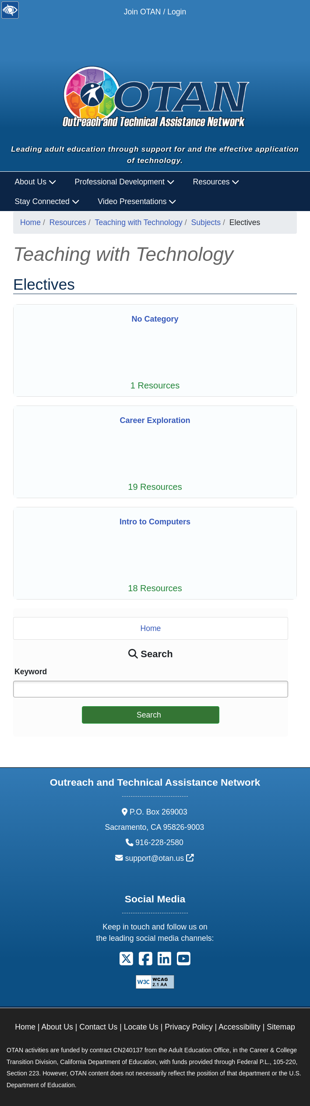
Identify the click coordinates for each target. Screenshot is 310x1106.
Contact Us (98, 1027)
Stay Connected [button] (47, 201)
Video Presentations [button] (137, 201)
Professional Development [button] (125, 181)
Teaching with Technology (139, 222)
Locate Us (141, 1027)
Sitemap (281, 1027)
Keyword (30, 671)
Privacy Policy (189, 1027)
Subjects (206, 222)
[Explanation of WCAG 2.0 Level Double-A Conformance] (155, 981)
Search (149, 715)
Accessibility (239, 1027)
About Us (57, 1027)
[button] (126, 961)
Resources (67, 222)
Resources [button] (216, 181)
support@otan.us (159, 858)
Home (30, 222)
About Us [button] (35, 181)
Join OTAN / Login (155, 11)
